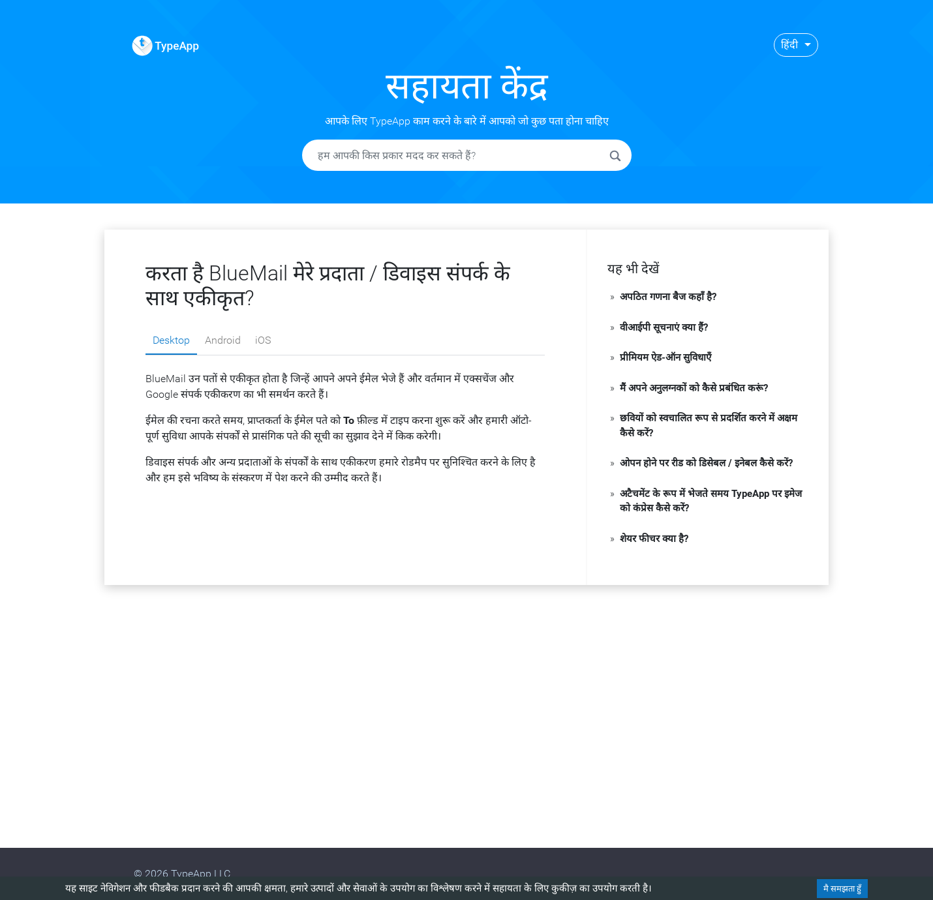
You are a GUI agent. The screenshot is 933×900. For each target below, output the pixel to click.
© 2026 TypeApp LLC (182, 873)
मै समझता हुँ (842, 888)
